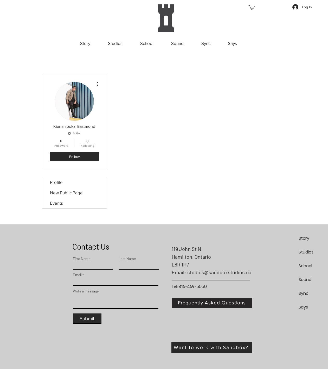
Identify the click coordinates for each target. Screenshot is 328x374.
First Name (81, 259)
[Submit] (87, 318)
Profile (56, 182)
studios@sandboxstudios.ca (219, 272)
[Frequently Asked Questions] (212, 303)
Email (77, 275)
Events (56, 203)
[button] (251, 7)
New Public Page (66, 192)
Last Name (127, 259)
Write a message (86, 291)
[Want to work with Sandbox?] (211, 347)
